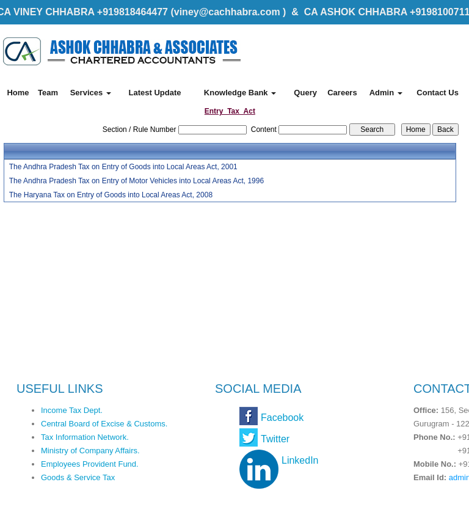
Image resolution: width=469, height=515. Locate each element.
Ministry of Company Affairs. (90, 450)
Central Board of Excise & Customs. (104, 423)
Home (18, 92)
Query (305, 92)
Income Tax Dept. (72, 410)
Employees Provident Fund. (90, 464)
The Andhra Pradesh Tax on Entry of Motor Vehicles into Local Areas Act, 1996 (136, 181)
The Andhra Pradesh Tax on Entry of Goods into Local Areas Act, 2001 (123, 167)
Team (48, 92)
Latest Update (154, 92)
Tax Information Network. (85, 437)
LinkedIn (300, 460)
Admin (385, 92)
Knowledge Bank (240, 92)
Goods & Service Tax (78, 477)
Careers (342, 92)
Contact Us (437, 92)
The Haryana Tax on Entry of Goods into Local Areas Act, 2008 (111, 195)
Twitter (275, 439)
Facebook (282, 417)
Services (90, 92)
